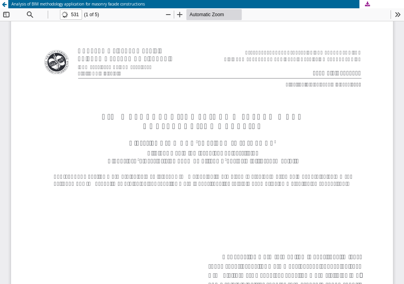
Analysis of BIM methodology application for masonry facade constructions (78, 4)
